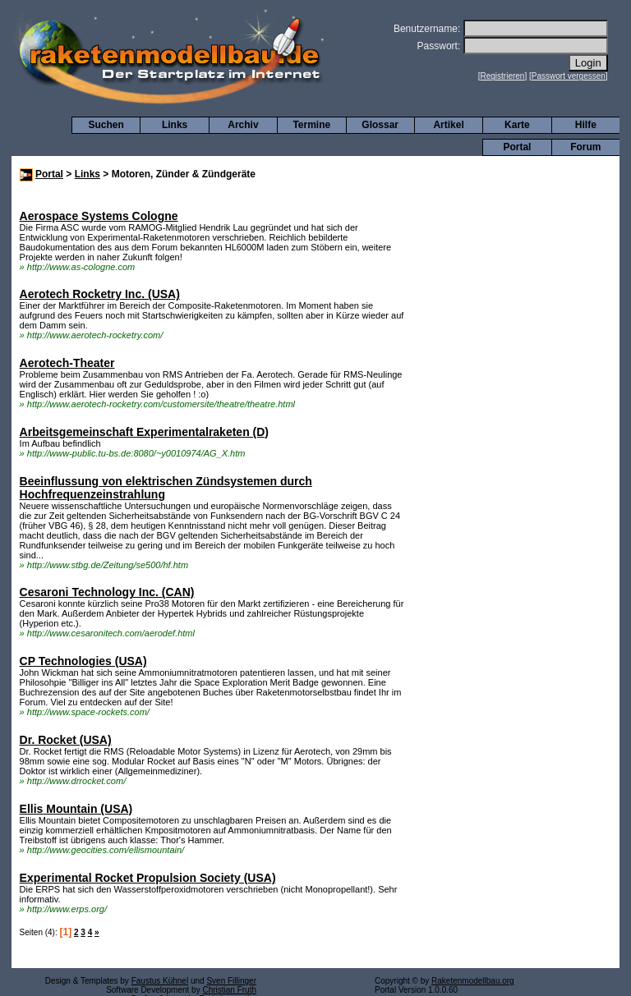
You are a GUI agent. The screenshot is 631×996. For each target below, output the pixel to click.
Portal (517, 147)
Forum (585, 147)
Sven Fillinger (231, 980)
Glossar (380, 125)
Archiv (243, 125)
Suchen (106, 125)
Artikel (448, 125)
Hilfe (585, 125)
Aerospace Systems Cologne (99, 216)
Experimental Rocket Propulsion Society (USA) (148, 877)
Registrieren (503, 75)
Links (174, 125)
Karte (517, 125)
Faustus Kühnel (160, 980)
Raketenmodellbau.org (472, 980)
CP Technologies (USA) (83, 661)
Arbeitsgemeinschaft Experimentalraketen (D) (144, 431)
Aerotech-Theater (67, 362)
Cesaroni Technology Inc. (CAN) (107, 592)
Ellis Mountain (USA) (76, 808)
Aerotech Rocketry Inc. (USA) (100, 294)
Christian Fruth (229, 989)
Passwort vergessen (569, 75)
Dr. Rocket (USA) (66, 739)
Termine (311, 125)
